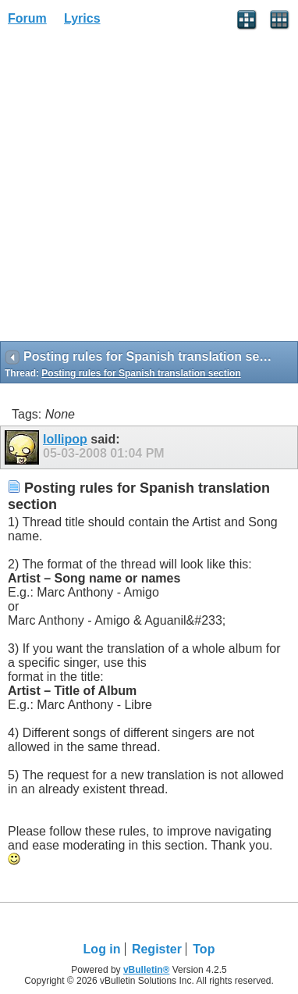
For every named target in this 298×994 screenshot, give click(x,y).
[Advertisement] (149, 189)
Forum (27, 18)
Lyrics (82, 18)
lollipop (65, 439)
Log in (102, 949)
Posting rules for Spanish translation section (140, 373)
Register (157, 949)
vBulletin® (146, 969)
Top (204, 949)
